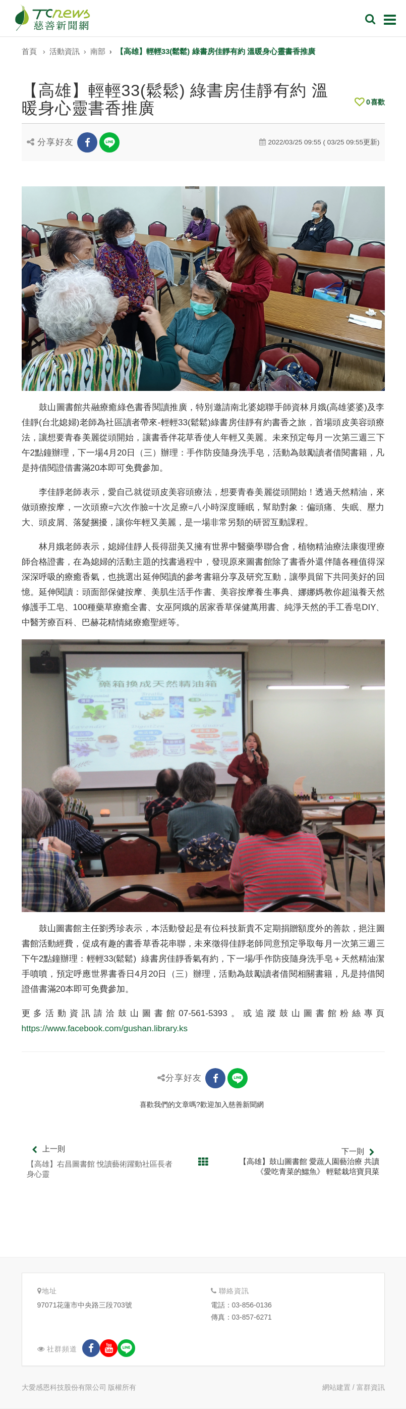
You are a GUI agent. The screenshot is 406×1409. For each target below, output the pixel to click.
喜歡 (370, 102)
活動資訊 (64, 51)
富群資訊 (371, 1387)
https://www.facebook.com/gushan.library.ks (105, 1028)
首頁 (29, 51)
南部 (97, 51)
